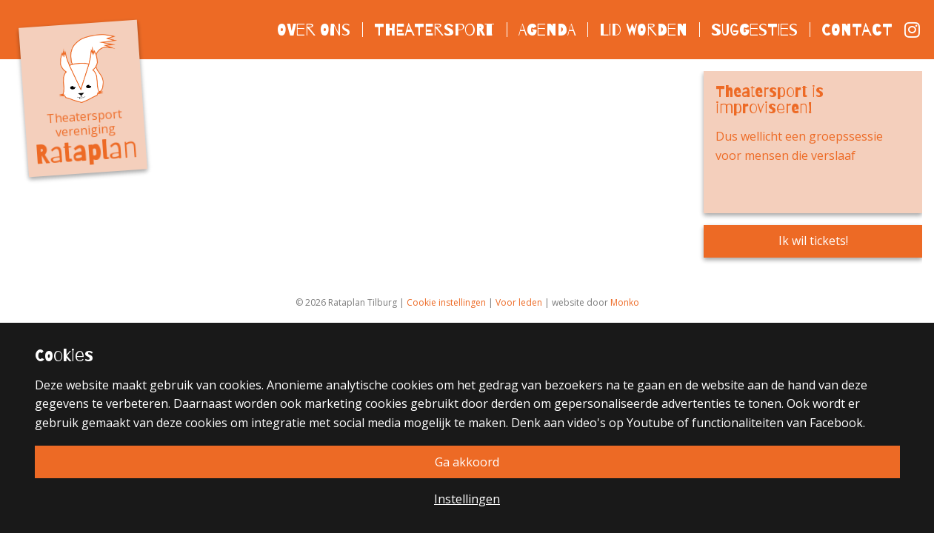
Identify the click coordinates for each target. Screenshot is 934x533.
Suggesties (754, 29)
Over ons (313, 29)
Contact (857, 29)
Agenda (547, 29)
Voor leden (519, 302)
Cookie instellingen (446, 302)
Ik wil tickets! (813, 240)
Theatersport (434, 29)
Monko (624, 302)
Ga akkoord (467, 462)
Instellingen (467, 499)
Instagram (913, 29)
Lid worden (643, 29)
